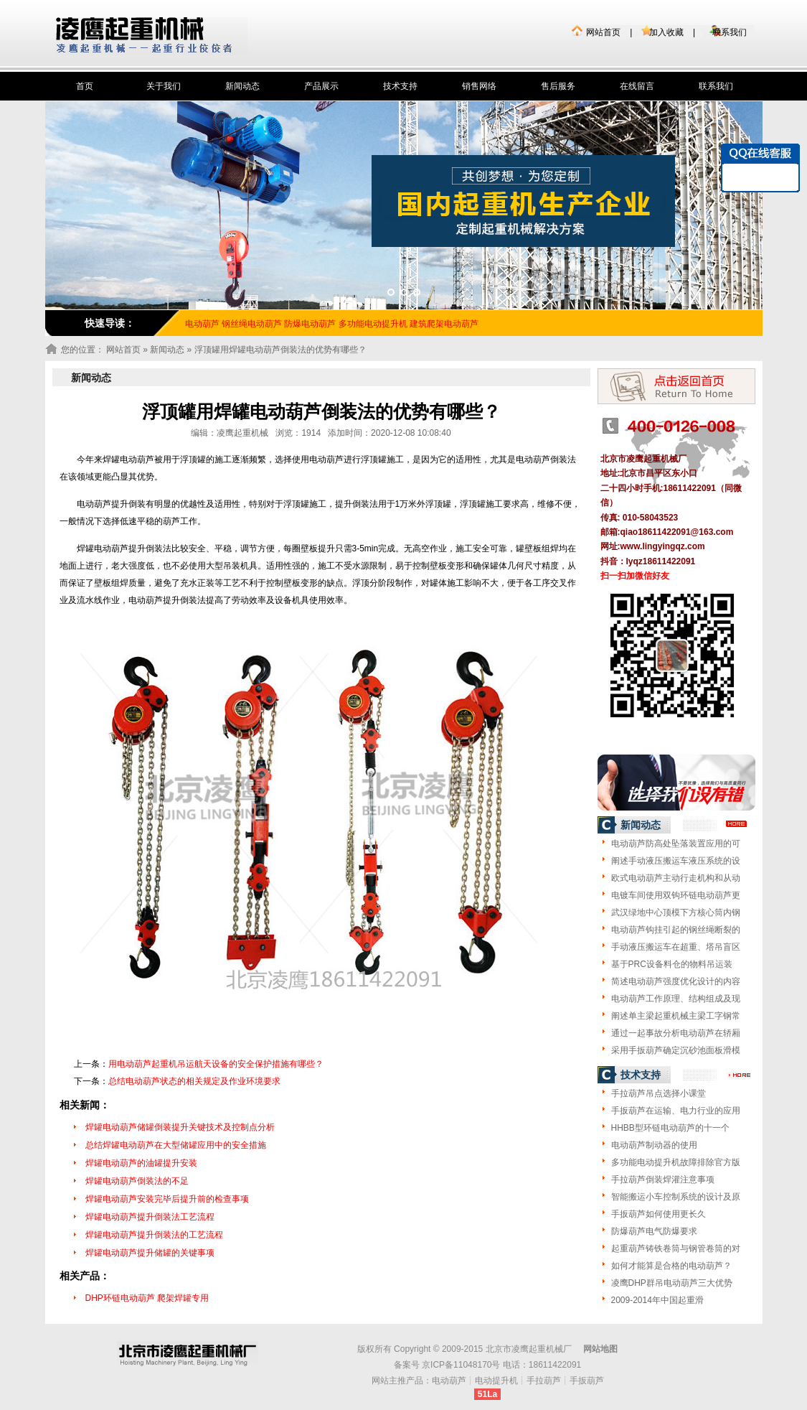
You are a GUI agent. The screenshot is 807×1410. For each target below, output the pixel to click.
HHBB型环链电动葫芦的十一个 (670, 1128)
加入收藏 (666, 32)
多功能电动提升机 (373, 324)
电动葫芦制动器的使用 (654, 1145)
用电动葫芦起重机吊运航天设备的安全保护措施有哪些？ (216, 1064)
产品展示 (321, 86)
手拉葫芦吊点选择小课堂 (658, 1093)
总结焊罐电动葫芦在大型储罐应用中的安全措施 (175, 1145)
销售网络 (479, 86)
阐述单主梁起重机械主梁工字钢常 (675, 1016)
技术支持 (400, 86)
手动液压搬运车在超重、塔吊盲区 (675, 947)
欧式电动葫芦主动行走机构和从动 (675, 878)
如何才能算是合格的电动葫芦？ (671, 1266)
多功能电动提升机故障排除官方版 (675, 1162)
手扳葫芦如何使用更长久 (658, 1214)
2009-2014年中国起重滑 (657, 1300)
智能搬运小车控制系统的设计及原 (675, 1197)
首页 (84, 86)
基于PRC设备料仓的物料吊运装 (671, 964)
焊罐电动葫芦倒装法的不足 (137, 1181)
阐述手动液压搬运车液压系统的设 (675, 861)
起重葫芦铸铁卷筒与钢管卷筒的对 (675, 1248)
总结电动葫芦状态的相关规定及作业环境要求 (194, 1081)
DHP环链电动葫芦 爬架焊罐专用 (147, 1298)
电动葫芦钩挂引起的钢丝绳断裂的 (675, 930)
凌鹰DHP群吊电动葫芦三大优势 (671, 1283)
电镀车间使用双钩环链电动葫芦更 (675, 895)
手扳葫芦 (587, 1381)
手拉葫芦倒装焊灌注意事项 (662, 1180)
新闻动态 (242, 86)
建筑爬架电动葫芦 (444, 324)
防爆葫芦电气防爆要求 (654, 1231)
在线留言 (637, 86)
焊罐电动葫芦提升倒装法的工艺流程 (154, 1235)
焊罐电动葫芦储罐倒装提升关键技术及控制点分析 (180, 1127)
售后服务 (558, 86)
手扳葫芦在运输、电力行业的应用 (675, 1111)
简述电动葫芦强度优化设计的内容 (675, 981)
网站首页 (603, 32)
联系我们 (729, 32)
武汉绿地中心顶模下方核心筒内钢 (675, 912)
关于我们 (163, 86)
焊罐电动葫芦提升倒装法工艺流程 (149, 1217)
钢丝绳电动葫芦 (252, 324)
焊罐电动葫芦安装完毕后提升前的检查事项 (167, 1199)
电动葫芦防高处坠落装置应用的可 (675, 844)
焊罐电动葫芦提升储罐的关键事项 (149, 1253)
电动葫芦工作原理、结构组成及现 (675, 999)
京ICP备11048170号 (461, 1365)
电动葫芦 (449, 1381)
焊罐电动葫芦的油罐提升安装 (141, 1163)
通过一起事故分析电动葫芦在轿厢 (675, 1033)
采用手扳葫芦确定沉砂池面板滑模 (675, 1050)
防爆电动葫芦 (310, 324)
